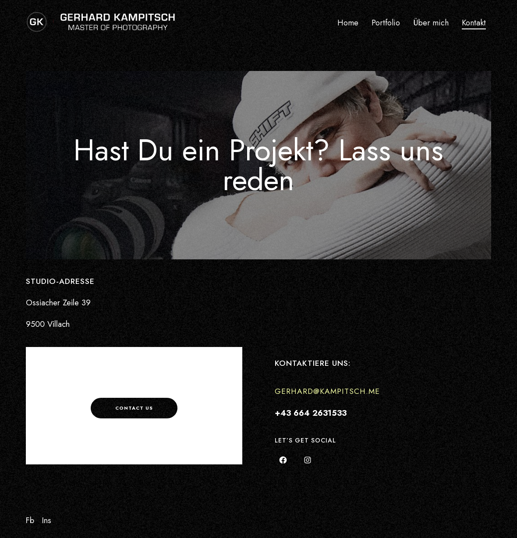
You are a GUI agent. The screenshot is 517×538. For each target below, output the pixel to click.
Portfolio (386, 22)
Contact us (134, 407)
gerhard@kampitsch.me (327, 391)
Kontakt (474, 22)
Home (347, 22)
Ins (46, 520)
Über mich (431, 22)
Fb (30, 520)
